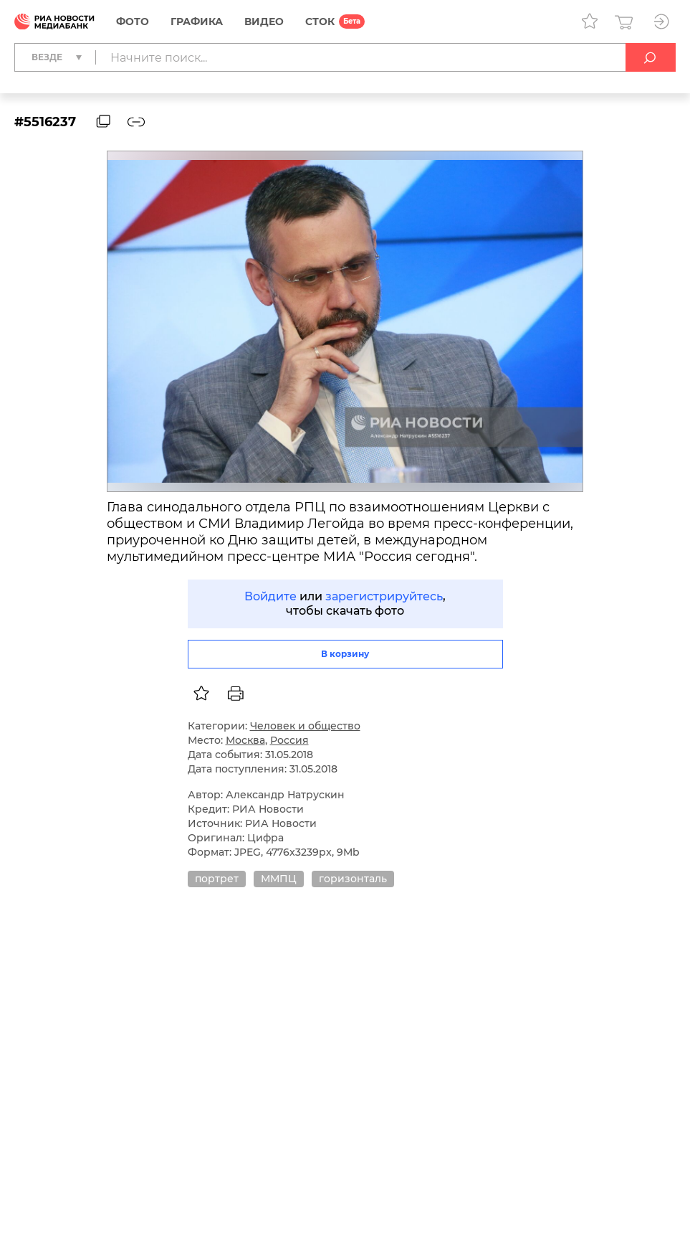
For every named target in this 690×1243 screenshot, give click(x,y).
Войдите (270, 596)
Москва (245, 740)
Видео (264, 21)
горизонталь (353, 878)
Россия (289, 740)
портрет (217, 878)
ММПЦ (279, 878)
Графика (197, 21)
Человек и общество (305, 725)
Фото (132, 21)
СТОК (320, 21)
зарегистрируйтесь (384, 596)
